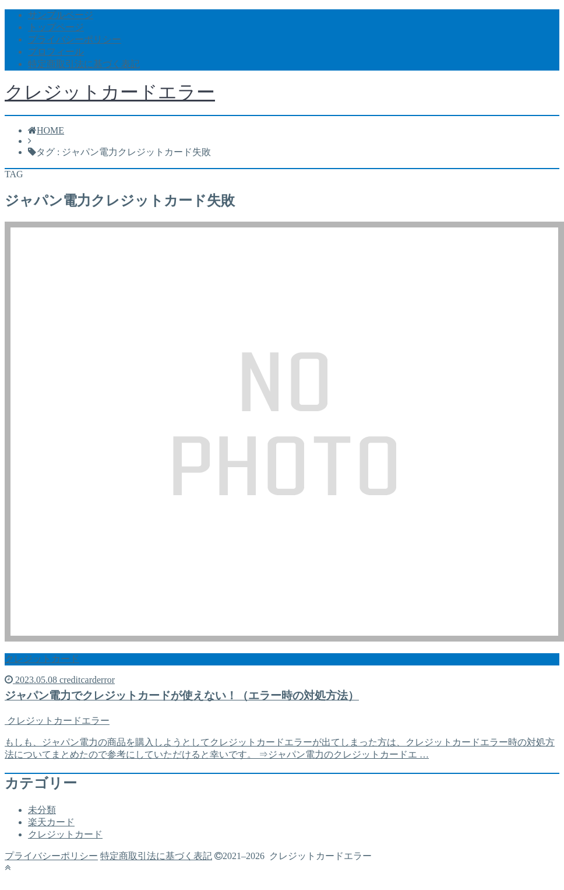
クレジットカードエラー (110, 92)
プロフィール (56, 52)
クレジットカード (65, 834)
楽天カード (51, 822)
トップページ (56, 27)
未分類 (42, 810)
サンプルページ (60, 15)
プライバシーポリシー (74, 39)
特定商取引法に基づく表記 (84, 64)
